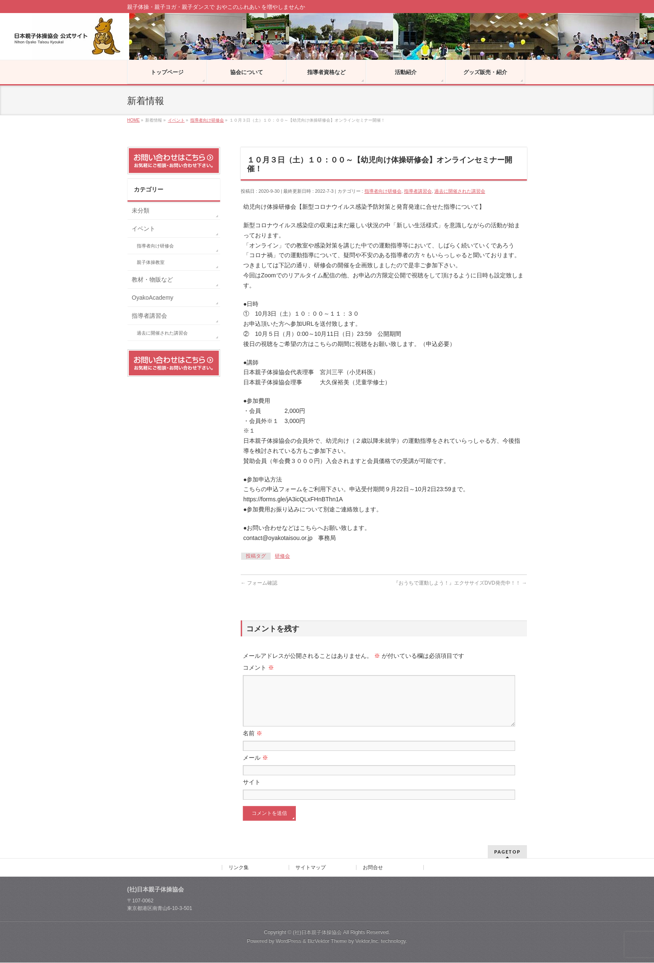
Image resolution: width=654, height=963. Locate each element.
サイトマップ (310, 867)
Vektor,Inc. (367, 941)
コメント (258, 667)
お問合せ (373, 867)
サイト (252, 792)
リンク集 (239, 867)
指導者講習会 (418, 191)
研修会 (282, 556)
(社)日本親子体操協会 (317, 933)
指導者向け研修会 (382, 191)
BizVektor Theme (327, 941)
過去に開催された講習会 (459, 191)
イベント (143, 228)
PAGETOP (507, 852)
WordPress (288, 941)
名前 (252, 743)
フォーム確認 (259, 583)
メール (255, 767)
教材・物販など (152, 279)
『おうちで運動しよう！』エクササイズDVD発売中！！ (460, 583)
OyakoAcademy (152, 297)
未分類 (140, 210)
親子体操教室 (151, 262)
